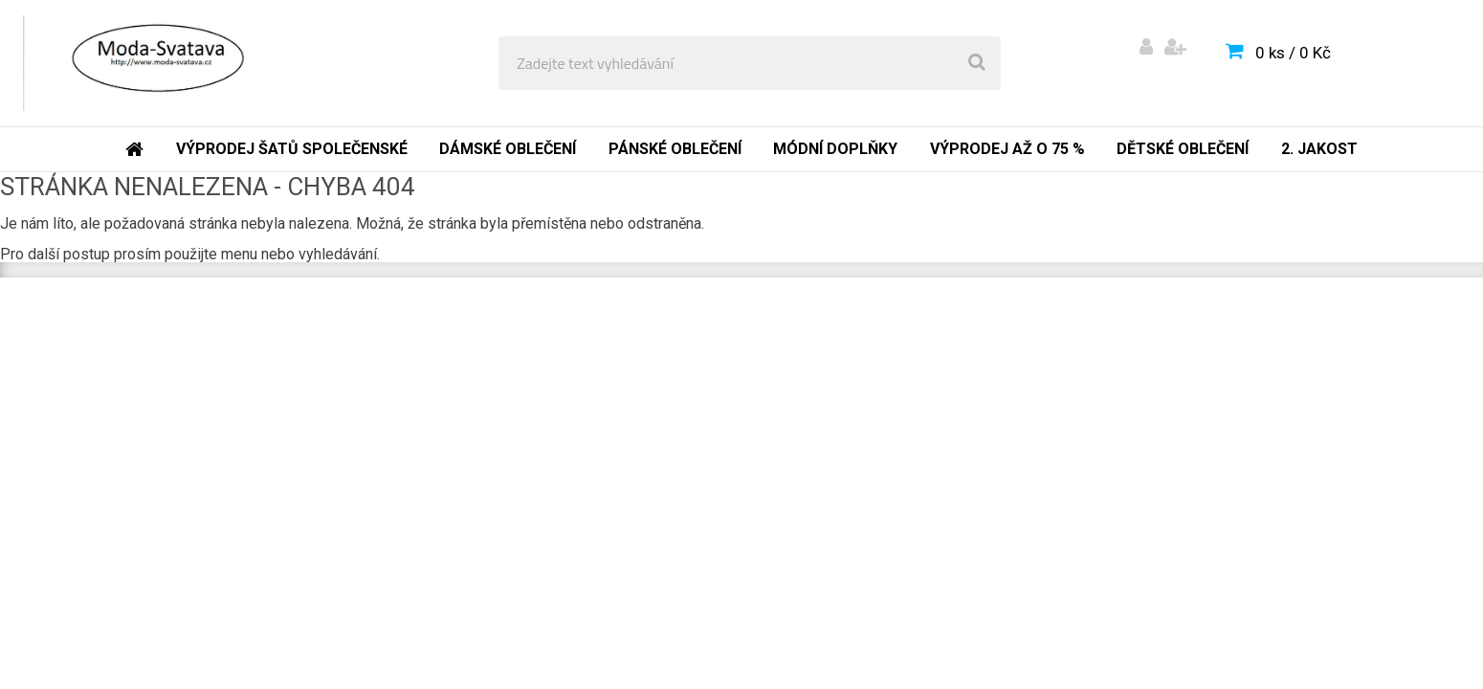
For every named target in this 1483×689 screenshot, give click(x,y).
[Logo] (154, 63)
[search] (977, 63)
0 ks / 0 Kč (1293, 52)
